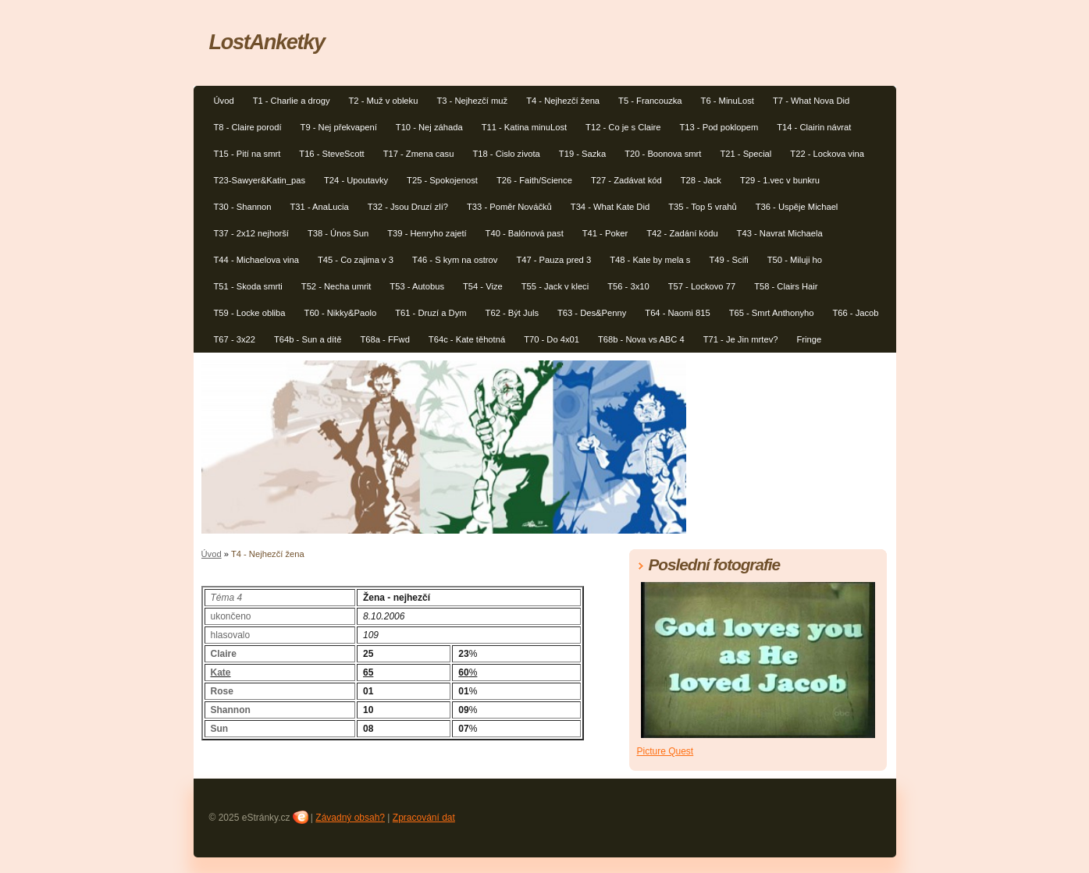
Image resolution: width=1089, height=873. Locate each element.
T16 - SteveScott (331, 153)
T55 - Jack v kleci (555, 286)
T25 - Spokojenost (442, 180)
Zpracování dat (424, 817)
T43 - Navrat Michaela (780, 233)
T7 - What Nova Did (811, 100)
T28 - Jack (701, 180)
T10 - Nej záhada (429, 127)
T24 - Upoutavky (356, 180)
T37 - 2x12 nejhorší (251, 233)
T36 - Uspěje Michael (797, 206)
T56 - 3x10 (628, 286)
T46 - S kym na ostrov (454, 259)
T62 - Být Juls (512, 313)
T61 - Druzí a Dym (430, 313)
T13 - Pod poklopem (718, 127)
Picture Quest (665, 751)
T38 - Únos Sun (338, 233)
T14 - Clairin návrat (814, 127)
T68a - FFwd (384, 339)
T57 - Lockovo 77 (701, 286)
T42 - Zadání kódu (681, 233)
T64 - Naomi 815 (677, 313)
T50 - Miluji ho (794, 259)
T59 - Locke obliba (250, 313)
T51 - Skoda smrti (248, 286)
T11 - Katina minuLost (524, 127)
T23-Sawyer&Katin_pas (260, 180)
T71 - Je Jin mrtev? (740, 339)
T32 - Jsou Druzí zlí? (408, 206)
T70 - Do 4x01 (551, 339)
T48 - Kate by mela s (650, 259)
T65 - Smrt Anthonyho (771, 313)
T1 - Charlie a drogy (291, 100)
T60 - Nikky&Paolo (340, 313)
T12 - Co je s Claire (622, 127)
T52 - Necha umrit (336, 286)
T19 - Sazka (582, 153)
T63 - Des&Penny (591, 313)
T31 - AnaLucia (319, 206)
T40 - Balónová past (525, 233)
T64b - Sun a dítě (307, 339)
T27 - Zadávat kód (626, 180)
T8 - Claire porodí (248, 127)
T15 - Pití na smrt (247, 153)
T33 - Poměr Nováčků (509, 206)
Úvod (224, 100)
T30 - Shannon (243, 206)
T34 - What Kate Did (610, 206)
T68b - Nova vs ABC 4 (641, 339)
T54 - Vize (483, 286)
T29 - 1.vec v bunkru (780, 180)
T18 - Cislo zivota (505, 153)
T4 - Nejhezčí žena (563, 100)
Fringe (808, 339)
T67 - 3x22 (234, 339)
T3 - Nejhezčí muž (471, 100)
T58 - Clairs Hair (785, 286)
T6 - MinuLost (727, 100)
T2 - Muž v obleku (383, 100)
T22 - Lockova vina (827, 153)
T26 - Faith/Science (534, 180)
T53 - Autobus (417, 286)
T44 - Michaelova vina (256, 259)
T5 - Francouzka (650, 100)
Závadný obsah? (350, 817)
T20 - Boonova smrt (663, 153)
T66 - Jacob (855, 313)
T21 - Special (745, 153)
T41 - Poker (605, 233)
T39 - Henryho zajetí (426, 233)
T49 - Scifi (728, 259)
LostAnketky (267, 42)
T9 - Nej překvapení (339, 127)
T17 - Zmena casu (418, 153)
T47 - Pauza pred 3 (553, 259)
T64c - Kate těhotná (467, 339)
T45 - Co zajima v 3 (355, 259)
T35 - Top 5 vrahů (702, 206)
